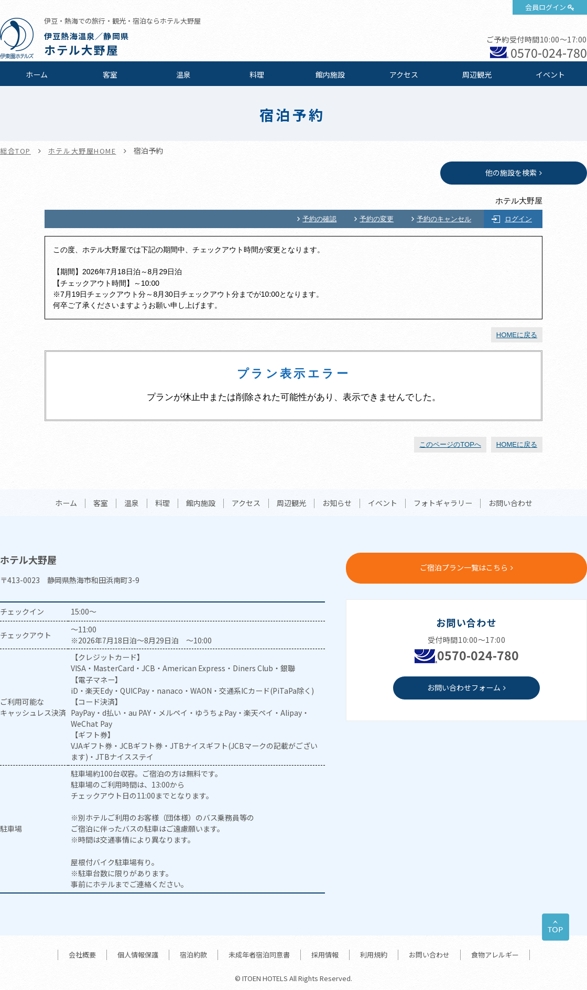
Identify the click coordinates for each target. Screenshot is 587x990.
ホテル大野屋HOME (82, 151)
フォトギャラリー (443, 503)
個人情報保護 (137, 955)
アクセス (403, 74)
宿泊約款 (193, 955)
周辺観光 (477, 74)
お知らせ (337, 503)
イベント (550, 74)
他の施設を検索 (511, 172)
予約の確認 (319, 219)
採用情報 (325, 955)
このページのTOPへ (450, 444)
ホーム (37, 74)
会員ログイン (545, 7)
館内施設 (330, 74)
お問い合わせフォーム (464, 687)
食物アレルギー (495, 955)
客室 (110, 74)
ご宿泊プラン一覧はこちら (464, 567)
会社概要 (82, 955)
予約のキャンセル (444, 219)
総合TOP (15, 151)
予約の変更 (377, 219)
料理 (256, 74)
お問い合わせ (510, 503)
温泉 (183, 74)
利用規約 (373, 955)
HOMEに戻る (516, 335)
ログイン (518, 219)
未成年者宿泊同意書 (259, 955)
